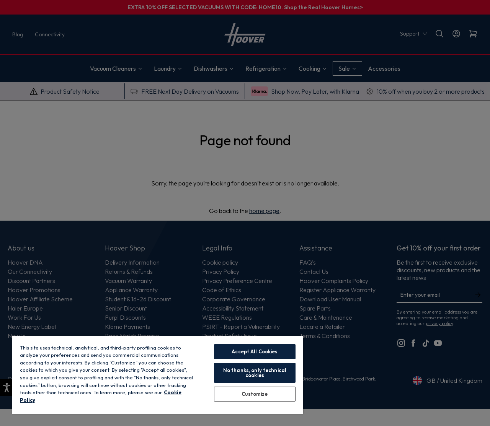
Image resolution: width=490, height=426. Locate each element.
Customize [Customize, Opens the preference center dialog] (255, 394)
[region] (157, 374)
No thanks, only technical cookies (254, 372)
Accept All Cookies (255, 351)
